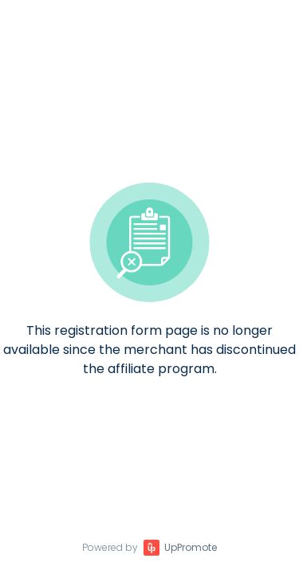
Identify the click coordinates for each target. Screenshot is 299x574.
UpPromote (190, 547)
